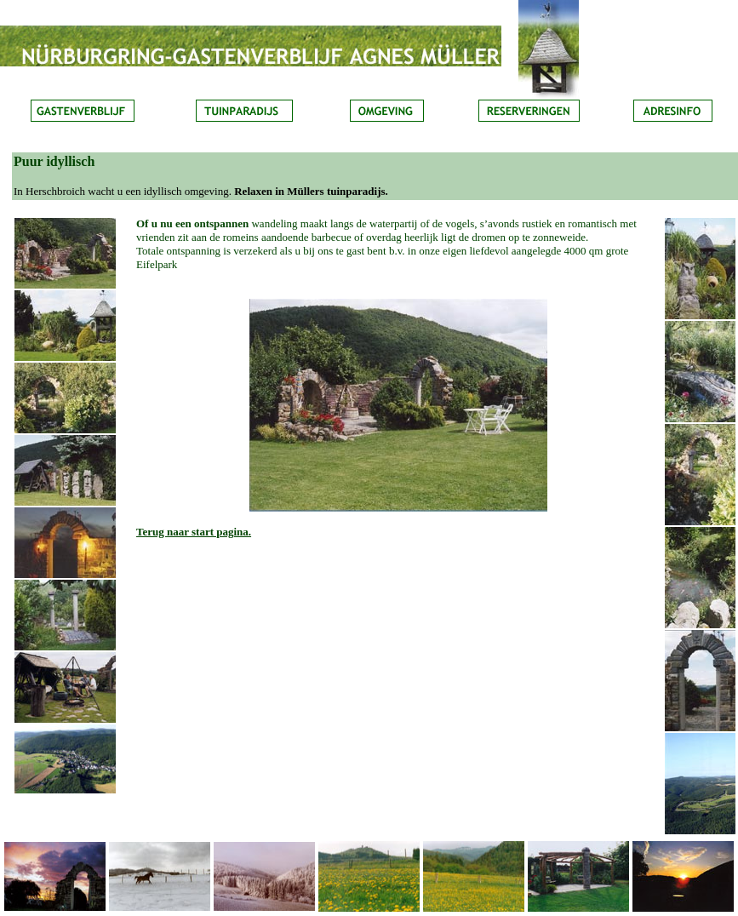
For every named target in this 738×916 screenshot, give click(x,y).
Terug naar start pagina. (193, 531)
